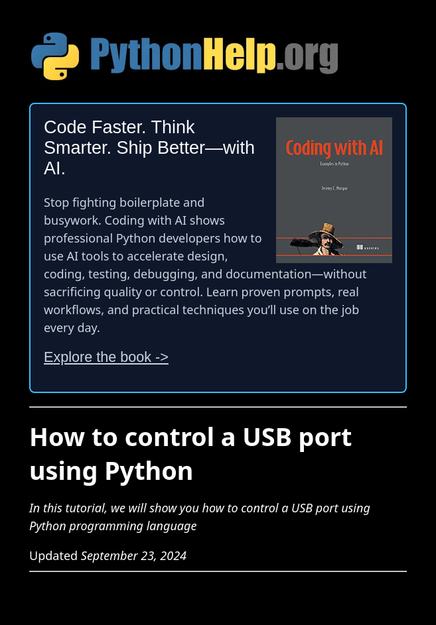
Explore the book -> (106, 357)
